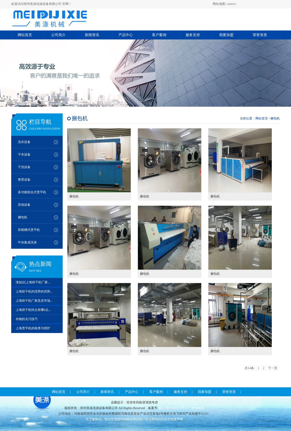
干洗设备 (24, 167)
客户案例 (159, 35)
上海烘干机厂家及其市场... (34, 300)
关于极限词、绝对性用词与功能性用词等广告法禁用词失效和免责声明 (134, 419)
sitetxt (231, 4)
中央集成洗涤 (27, 242)
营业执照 (198, 408)
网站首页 (25, 35)
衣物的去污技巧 (27, 319)
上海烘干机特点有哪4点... (33, 310)
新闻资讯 (92, 35)
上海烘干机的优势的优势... (34, 291)
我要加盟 (226, 35)
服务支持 (193, 35)
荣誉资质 (260, 35)
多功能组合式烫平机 (32, 192)
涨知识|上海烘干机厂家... (33, 282)
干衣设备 (24, 154)
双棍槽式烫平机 (29, 230)
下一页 (272, 368)
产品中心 (125, 35)
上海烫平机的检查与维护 (33, 328)
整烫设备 (24, 179)
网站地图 (219, 4)
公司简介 (58, 35)
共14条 (249, 368)
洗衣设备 (24, 142)
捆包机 (22, 217)
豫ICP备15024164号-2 (173, 408)
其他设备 (24, 204)
